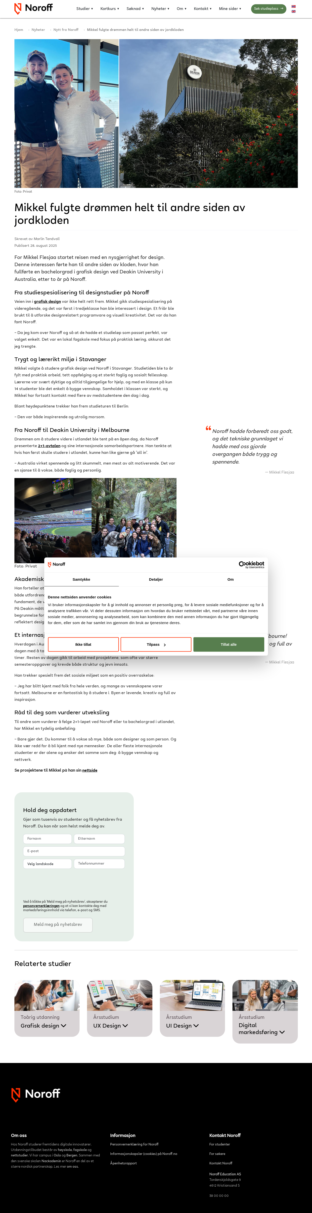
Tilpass (156, 644)
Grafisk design (44, 1026)
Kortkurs (108, 9)
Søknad (134, 9)
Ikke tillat (83, 644)
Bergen (71, 1155)
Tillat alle (229, 644)
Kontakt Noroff (220, 1163)
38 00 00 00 (219, 1196)
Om (180, 9)
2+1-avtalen (49, 446)
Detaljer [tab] (156, 579)
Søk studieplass (268, 9)
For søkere (217, 1154)
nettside (89, 771)
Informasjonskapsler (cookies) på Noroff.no (143, 1154)
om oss (72, 1167)
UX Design (110, 1026)
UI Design (182, 1026)
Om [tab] (230, 579)
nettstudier (19, 1155)
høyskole (65, 1150)
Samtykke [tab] (81, 579)
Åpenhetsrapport (123, 1163)
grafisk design (47, 302)
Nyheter (158, 9)
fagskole (80, 1150)
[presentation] (61, 883)
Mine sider (228, 9)
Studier (83, 9)
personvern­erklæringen (41, 906)
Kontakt (201, 9)
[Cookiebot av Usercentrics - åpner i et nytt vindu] (242, 564)
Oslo (57, 1155)
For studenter (219, 1144)
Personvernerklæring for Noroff (134, 1144)
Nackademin (51, 1161)
